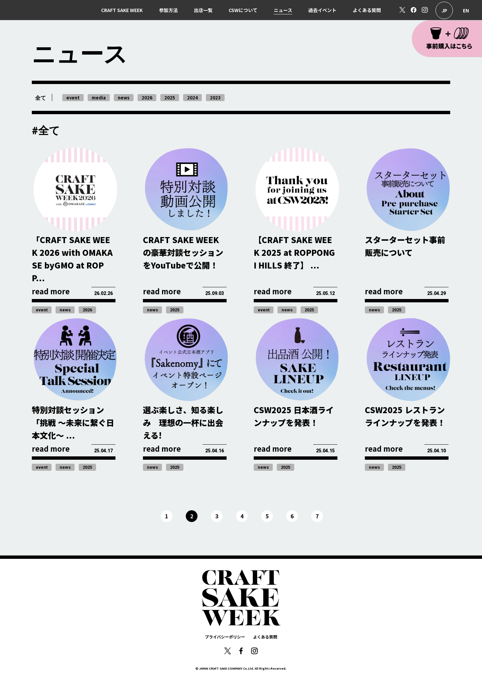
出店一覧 (203, 10)
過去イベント (322, 10)
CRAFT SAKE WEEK (122, 10)
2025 (174, 309)
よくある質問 (367, 10)
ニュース (283, 10)
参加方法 (168, 10)
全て (40, 98)
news (65, 309)
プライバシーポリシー (225, 637)
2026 (87, 309)
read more (51, 291)
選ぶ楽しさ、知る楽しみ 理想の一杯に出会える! (183, 422)
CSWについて (243, 10)
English (466, 10)
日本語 (444, 10)
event (42, 309)
